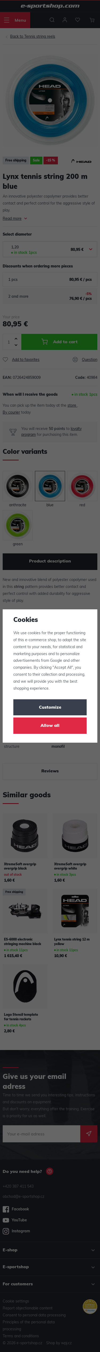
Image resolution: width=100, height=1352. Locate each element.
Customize (50, 707)
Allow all (50, 726)
